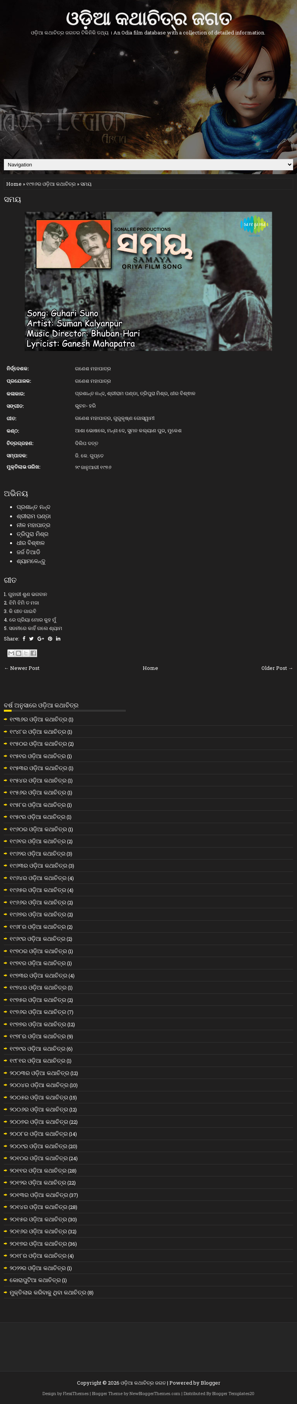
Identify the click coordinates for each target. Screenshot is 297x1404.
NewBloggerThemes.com (155, 1393)
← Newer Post (21, 667)
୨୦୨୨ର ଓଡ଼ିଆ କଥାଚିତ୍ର (38, 1268)
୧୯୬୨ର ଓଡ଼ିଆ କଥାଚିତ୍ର (37, 853)
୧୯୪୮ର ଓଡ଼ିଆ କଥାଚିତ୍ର (38, 731)
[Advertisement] (148, 97)
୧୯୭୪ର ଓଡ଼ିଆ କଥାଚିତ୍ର (38, 987)
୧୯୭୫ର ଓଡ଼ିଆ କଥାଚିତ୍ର (38, 999)
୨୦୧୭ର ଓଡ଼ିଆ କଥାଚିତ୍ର (38, 1243)
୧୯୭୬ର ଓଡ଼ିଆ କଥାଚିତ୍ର (51, 183)
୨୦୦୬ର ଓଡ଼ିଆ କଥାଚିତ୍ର (39, 1109)
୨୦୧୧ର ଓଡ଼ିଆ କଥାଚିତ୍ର (38, 1170)
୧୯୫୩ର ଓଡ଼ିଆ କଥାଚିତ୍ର (38, 768)
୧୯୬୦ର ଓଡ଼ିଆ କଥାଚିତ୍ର (38, 829)
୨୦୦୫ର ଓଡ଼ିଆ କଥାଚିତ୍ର (39, 1097)
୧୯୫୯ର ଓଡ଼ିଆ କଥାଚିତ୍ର (37, 816)
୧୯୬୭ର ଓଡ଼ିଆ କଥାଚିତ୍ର (38, 914)
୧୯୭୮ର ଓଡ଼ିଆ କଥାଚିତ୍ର (38, 1036)
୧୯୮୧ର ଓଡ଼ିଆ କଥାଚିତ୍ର (37, 1060)
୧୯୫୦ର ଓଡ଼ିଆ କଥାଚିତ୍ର (38, 743)
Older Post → (277, 667)
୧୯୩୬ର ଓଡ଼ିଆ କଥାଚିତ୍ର (38, 719)
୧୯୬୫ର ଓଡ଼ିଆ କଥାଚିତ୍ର (38, 890)
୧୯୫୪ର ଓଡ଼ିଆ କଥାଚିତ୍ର (38, 780)
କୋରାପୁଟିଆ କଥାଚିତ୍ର (35, 1280)
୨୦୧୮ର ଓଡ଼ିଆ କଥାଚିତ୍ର (38, 1255)
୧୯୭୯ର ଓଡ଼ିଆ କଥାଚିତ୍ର (37, 1048)
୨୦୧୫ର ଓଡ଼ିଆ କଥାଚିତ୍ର (38, 1219)
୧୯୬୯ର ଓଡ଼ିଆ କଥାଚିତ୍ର (37, 938)
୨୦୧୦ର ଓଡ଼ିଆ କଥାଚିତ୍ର (39, 1158)
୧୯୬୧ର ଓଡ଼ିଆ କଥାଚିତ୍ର (38, 841)
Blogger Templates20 (233, 1393)
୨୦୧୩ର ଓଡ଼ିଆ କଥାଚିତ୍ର (39, 1195)
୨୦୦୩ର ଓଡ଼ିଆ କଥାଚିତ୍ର (39, 1073)
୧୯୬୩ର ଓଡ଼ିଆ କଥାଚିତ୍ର (38, 865)
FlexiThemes (76, 1393)
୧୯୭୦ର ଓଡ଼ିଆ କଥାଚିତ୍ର (38, 951)
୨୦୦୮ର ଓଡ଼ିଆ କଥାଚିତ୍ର (39, 1133)
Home (14, 183)
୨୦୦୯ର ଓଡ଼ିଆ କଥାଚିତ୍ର (38, 1146)
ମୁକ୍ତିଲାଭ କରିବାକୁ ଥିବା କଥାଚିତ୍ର (48, 1292)
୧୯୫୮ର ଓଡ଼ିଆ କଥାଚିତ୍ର (38, 804)
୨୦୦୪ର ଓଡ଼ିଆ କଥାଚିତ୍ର (39, 1085)
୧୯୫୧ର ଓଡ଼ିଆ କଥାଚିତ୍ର (38, 756)
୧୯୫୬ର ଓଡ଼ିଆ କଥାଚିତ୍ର (38, 792)
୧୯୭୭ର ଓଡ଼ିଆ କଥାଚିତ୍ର (38, 1024)
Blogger (210, 1382)
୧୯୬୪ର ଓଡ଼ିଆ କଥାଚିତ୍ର (38, 878)
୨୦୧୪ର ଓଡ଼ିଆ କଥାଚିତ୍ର (38, 1207)
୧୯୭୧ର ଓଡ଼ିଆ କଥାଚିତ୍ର (38, 963)
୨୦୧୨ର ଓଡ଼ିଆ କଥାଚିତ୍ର (38, 1182)
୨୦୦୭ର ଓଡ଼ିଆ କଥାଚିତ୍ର (39, 1121)
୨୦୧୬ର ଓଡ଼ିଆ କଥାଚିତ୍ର (38, 1231)
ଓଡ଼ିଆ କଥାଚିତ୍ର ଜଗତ (149, 17)
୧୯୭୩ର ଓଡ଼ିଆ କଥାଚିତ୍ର (38, 975)
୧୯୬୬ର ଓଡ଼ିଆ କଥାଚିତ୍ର (38, 902)
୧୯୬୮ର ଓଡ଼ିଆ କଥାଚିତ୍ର (38, 926)
